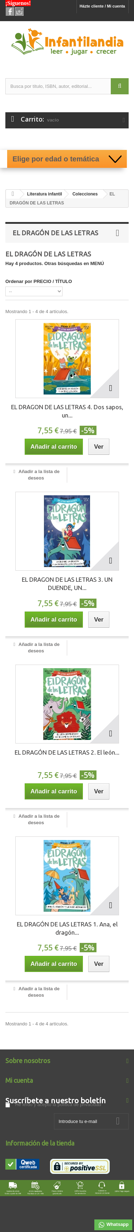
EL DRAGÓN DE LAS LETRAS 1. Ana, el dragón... (67, 928)
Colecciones (85, 194)
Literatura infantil (44, 194)
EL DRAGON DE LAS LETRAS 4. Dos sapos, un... (67, 411)
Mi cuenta (19, 1080)
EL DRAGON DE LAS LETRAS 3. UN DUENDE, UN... (67, 583)
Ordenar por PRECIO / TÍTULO (38, 281)
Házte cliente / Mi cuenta (102, 6)
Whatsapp (113, 1224)
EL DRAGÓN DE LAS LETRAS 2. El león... (67, 752)
